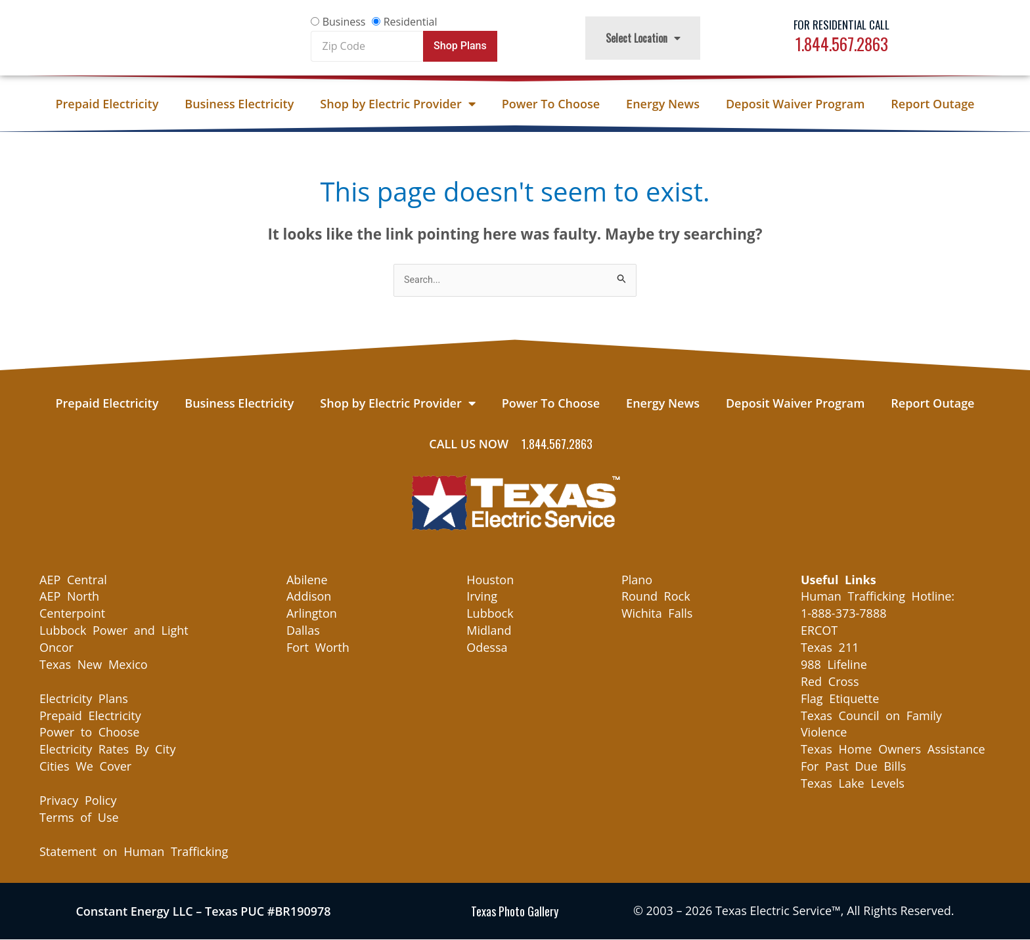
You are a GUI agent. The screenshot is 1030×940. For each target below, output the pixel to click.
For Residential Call (841, 24)
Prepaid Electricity (107, 104)
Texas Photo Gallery (514, 911)
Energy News (663, 104)
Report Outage (932, 104)
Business (344, 21)
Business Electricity (239, 104)
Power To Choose (551, 104)
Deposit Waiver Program (795, 104)
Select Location (643, 38)
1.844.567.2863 (841, 44)
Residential (410, 21)
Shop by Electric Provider (397, 103)
